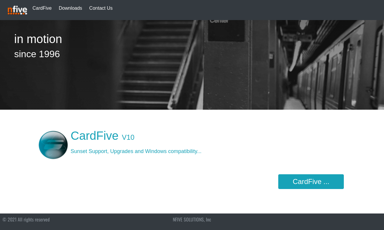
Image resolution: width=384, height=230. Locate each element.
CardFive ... (311, 181)
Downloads (70, 8)
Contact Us (101, 8)
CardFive (42, 8)
